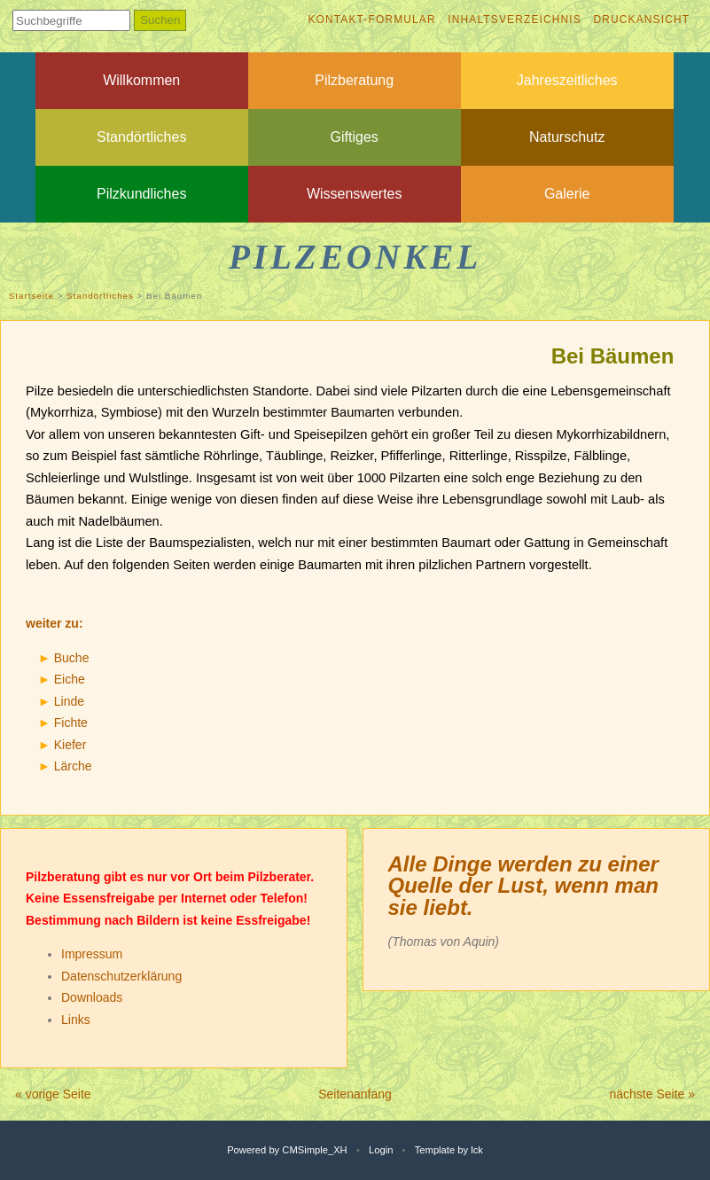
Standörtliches (141, 137)
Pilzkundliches (141, 193)
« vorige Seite (53, 1094)
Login (381, 1150)
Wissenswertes (354, 193)
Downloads (91, 997)
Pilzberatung (354, 80)
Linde (69, 701)
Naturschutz (567, 137)
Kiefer (70, 745)
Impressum (91, 954)
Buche (72, 658)
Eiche (69, 679)
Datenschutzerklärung (121, 976)
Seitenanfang (355, 1094)
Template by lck (449, 1150)
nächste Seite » (652, 1094)
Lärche (73, 766)
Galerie (567, 193)
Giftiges (354, 137)
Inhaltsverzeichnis (514, 19)
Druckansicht (641, 19)
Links (75, 1019)
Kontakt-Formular (371, 19)
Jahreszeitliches (567, 80)
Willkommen (141, 80)
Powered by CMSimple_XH (287, 1150)
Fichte (71, 722)
